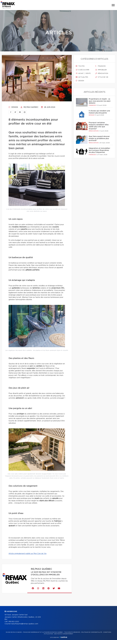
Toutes (80, 66)
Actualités (82, 77)
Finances (100, 66)
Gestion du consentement (63, 633)
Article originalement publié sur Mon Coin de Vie (27, 553)
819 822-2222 (14, 621)
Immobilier (101, 70)
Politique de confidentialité (91, 632)
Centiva (63, 637)
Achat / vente (83, 73)
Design (13, 107)
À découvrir (82, 70)
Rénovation (101, 73)
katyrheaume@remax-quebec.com (24, 624)
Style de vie (101, 77)
